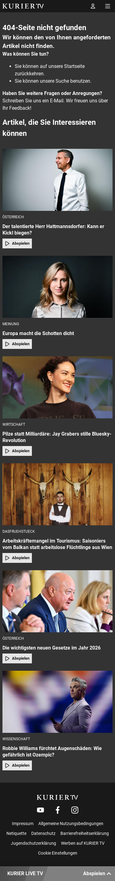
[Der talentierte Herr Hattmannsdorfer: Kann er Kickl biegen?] (57, 180)
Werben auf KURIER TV (83, 843)
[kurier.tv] (57, 797)
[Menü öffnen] (107, 6)
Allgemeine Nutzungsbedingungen (70, 823)
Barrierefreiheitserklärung (84, 833)
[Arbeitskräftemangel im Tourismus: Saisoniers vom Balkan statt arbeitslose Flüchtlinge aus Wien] (57, 494)
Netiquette (16, 833)
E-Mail (56, 101)
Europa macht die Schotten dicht (38, 333)
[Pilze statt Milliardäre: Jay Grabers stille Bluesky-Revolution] (57, 387)
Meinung (10, 324)
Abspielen (17, 243)
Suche (62, 81)
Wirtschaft (13, 424)
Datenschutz (43, 833)
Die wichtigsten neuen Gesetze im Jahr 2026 (51, 648)
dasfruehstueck (18, 531)
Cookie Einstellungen (57, 853)
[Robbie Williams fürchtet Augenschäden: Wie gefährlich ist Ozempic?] (57, 702)
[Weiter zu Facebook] (57, 810)
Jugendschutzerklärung (33, 843)
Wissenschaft (16, 739)
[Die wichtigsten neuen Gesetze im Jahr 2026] (57, 601)
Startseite (74, 66)
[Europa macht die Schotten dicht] (57, 287)
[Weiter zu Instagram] (75, 810)
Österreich (13, 217)
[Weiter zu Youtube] (40, 810)
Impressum (22, 823)
